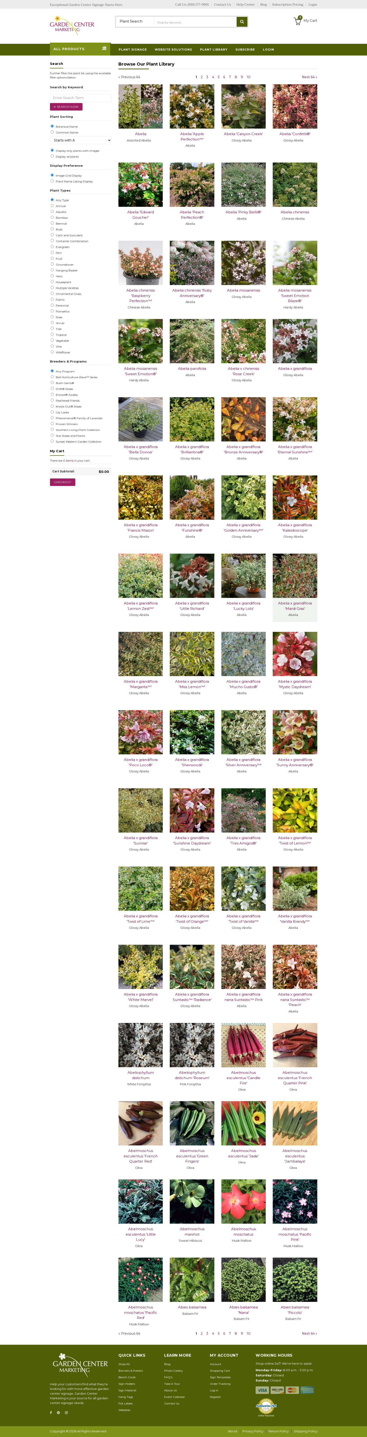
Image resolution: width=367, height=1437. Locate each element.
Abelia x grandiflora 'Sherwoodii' (192, 762)
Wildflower (62, 352)
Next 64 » (309, 77)
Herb (58, 276)
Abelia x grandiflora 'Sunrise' (141, 840)
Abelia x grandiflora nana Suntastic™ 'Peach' (295, 999)
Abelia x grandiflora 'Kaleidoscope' (295, 528)
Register (215, 1397)
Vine (58, 346)
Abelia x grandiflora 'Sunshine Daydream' (192, 840)
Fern (58, 253)
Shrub (59, 323)
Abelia (140, 134)
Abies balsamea (192, 1307)
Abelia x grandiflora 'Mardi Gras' (295, 606)
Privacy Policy (252, 1431)
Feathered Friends (66, 400)
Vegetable (61, 340)
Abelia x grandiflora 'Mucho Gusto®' (243, 684)
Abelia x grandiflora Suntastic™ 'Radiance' (192, 997)
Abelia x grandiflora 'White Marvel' (141, 997)
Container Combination (71, 241)
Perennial (61, 305)
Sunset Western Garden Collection (78, 441)
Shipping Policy (305, 1431)
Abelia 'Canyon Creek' (243, 134)
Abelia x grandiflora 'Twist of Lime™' (141, 919)
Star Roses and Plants (69, 435)
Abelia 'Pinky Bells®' (243, 212)
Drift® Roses (63, 389)
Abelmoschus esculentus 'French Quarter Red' (141, 1155)
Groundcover (64, 264)
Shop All (124, 1364)
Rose (58, 317)
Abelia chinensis (295, 212)
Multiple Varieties (66, 288)
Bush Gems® (64, 383)
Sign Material (127, 1390)
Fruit (58, 258)
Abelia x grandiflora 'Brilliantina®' (192, 449)
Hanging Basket (66, 270)
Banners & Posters (130, 1370)
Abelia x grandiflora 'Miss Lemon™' (192, 684)
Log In (214, 1390)
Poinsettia (61, 311)
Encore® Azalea (66, 394)
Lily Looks (61, 412)
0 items (68, 460)
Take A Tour (172, 1383)
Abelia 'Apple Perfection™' (192, 136)
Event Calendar (174, 1397)
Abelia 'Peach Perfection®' (192, 215)
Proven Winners (66, 424)
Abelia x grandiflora (295, 368)
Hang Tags (125, 1397)
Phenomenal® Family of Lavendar (78, 418)
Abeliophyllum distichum (141, 1075)
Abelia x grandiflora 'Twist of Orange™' (192, 919)
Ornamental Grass (67, 294)
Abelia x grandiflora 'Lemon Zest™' (141, 606)
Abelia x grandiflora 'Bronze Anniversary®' (243, 449)
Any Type (61, 200)
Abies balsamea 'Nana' (243, 1310)
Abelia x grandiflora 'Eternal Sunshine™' (294, 449)
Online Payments (266, 1416)
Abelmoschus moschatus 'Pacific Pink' (294, 1234)
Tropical (60, 334)
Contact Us (171, 1403)
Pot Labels (125, 1403)
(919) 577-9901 (198, 4)
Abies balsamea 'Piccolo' (295, 1310)
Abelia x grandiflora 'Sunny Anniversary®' (295, 762)
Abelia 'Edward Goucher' (140, 215)
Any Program (64, 371)
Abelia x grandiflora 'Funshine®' (192, 528)
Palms (59, 299)
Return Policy (279, 1431)
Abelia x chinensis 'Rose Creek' (243, 371)
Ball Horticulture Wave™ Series (75, 377)
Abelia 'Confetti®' (295, 134)
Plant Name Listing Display (73, 181)
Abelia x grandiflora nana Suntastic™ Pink (243, 997)
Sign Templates (220, 1377)
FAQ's (168, 1377)
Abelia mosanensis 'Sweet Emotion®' (140, 371)
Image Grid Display (68, 175)
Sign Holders (126, 1383)
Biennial (60, 223)
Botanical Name (66, 126)
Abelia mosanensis (243, 290)
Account (215, 1364)
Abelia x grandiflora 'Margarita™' (141, 684)
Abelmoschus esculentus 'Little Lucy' (141, 1234)
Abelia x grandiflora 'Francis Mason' (141, 528)
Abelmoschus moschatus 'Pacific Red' (140, 1312)
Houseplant (62, 282)
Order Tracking (220, 1383)
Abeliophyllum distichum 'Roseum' (192, 1075)
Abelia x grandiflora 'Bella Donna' (141, 449)
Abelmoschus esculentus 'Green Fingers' (192, 1155)
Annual (60, 206)
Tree (57, 329)
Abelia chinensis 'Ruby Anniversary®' (192, 293)
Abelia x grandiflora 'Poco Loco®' (141, 762)
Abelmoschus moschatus (243, 1232)
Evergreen (62, 247)
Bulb (58, 229)
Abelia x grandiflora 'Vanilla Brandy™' (295, 919)
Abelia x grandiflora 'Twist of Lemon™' (295, 840)
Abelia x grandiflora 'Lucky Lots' (243, 606)
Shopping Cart (220, 1370)
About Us (170, 1390)
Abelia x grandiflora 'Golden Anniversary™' (243, 528)
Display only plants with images (76, 150)
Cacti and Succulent (68, 235)
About (232, 1431)
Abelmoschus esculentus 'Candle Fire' (243, 1077)
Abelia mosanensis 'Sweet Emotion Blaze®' (294, 295)
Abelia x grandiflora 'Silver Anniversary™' (243, 762)
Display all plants (66, 156)
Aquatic (60, 212)
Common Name (66, 132)
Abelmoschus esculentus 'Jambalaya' (295, 1155)
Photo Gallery (173, 1370)
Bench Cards (127, 1377)
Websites (124, 1410)
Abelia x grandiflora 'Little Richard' (192, 606)
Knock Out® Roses (67, 406)
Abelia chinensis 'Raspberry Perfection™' (140, 295)
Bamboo (61, 217)
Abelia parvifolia (192, 368)
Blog (167, 1364)
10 (248, 77)
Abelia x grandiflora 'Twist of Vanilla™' (243, 919)
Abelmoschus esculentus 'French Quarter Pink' (295, 1077)
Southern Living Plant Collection (77, 430)
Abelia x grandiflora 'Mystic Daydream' (295, 684)
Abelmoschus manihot (192, 1232)
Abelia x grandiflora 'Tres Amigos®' (243, 840)
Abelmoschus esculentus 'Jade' (243, 1153)
